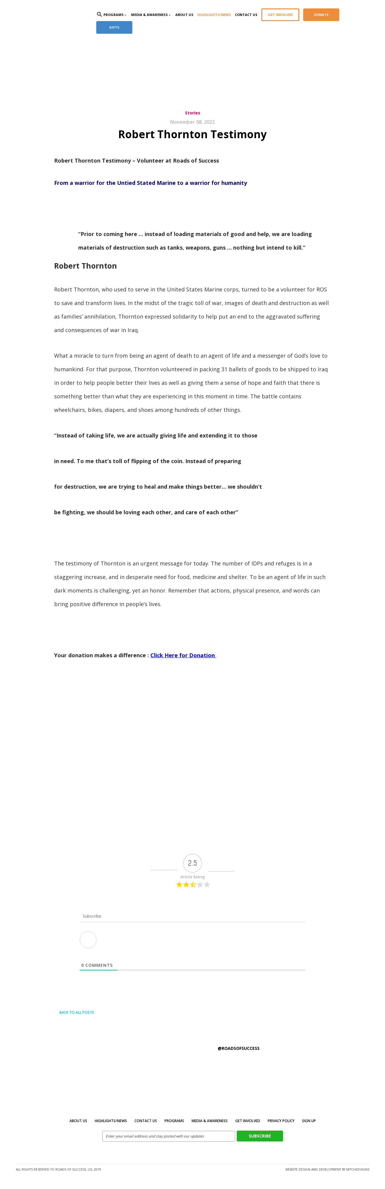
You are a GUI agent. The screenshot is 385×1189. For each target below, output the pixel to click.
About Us (184, 14)
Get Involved (280, 14)
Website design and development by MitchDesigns (327, 1169)
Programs (174, 1120)
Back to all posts (74, 1012)
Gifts (114, 27)
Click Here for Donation (183, 655)
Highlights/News (214, 14)
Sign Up (309, 1120)
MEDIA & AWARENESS (210, 1120)
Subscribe (260, 1136)
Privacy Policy (281, 1120)
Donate (321, 14)
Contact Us (246, 14)
